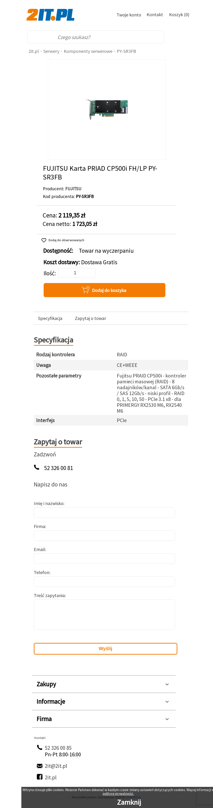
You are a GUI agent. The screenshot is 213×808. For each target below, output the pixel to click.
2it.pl (34, 51)
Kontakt (155, 14)
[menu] (179, 37)
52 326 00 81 (58, 468)
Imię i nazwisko (48, 503)
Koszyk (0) (179, 14)
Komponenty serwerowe (88, 51)
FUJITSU (73, 188)
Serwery (51, 51)
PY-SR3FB (126, 51)
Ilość (49, 273)
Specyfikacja (50, 318)
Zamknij (129, 802)
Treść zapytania (49, 595)
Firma (39, 526)
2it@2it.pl (56, 765)
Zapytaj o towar (90, 318)
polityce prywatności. (118, 793)
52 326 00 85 (58, 747)
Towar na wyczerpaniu (106, 250)
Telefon (41, 572)
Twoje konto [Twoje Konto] (129, 15)
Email (39, 549)
